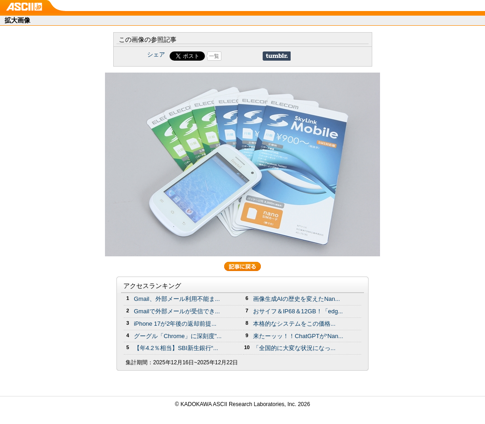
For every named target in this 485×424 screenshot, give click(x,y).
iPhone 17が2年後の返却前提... (175, 323)
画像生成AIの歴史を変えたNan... (296, 298)
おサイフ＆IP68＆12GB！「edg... (298, 311)
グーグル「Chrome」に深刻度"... (177, 336)
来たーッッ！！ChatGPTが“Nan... (298, 336)
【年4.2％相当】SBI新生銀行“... (176, 348)
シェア (156, 54)
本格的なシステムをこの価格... (294, 323)
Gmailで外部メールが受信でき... (177, 311)
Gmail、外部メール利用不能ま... (177, 298)
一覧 (214, 56)
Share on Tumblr (277, 56)
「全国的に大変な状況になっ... (294, 348)
